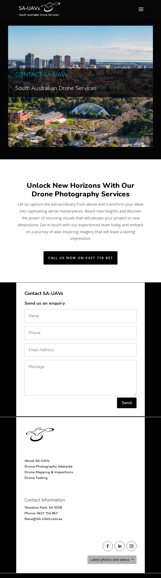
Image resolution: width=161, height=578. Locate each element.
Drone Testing (36, 478)
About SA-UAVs (36, 461)
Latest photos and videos (109, 559)
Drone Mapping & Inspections (48, 472)
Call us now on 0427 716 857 (80, 258)
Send (127, 403)
